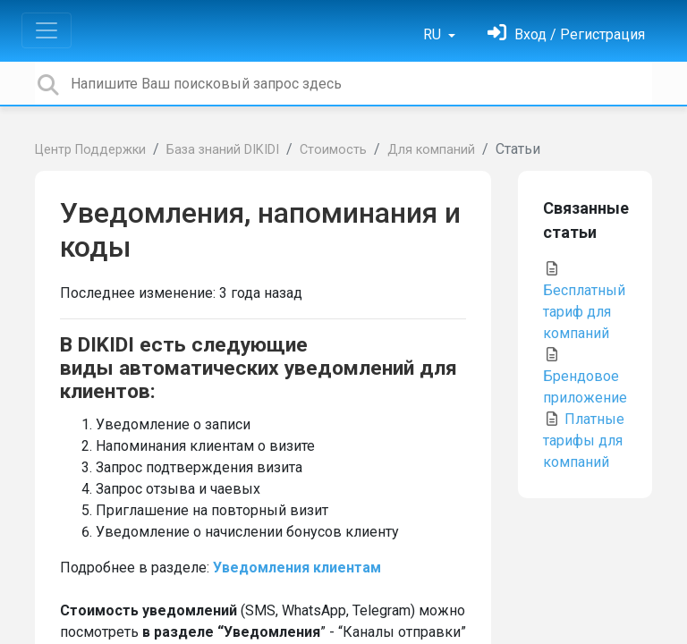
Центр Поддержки (90, 149)
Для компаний (431, 149)
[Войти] (566, 34)
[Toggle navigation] (46, 30)
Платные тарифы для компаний (583, 440)
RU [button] (434, 34)
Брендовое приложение (585, 376)
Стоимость (333, 149)
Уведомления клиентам (297, 567)
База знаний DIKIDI (222, 149)
